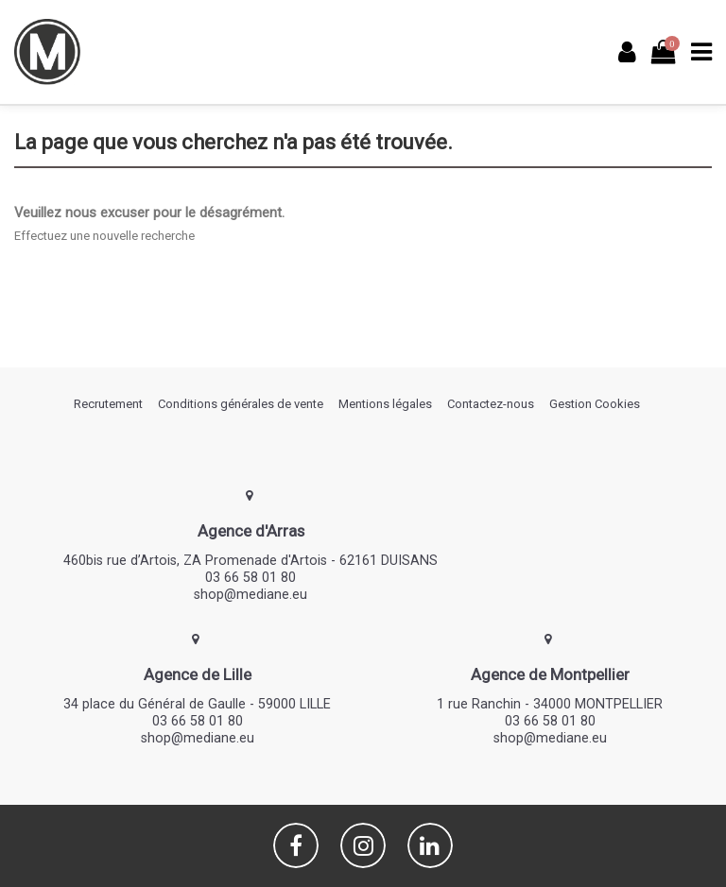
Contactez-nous (490, 404)
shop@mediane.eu (250, 594)
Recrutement (108, 404)
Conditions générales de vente (240, 404)
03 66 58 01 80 (250, 577)
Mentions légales (385, 404)
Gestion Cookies (594, 404)
